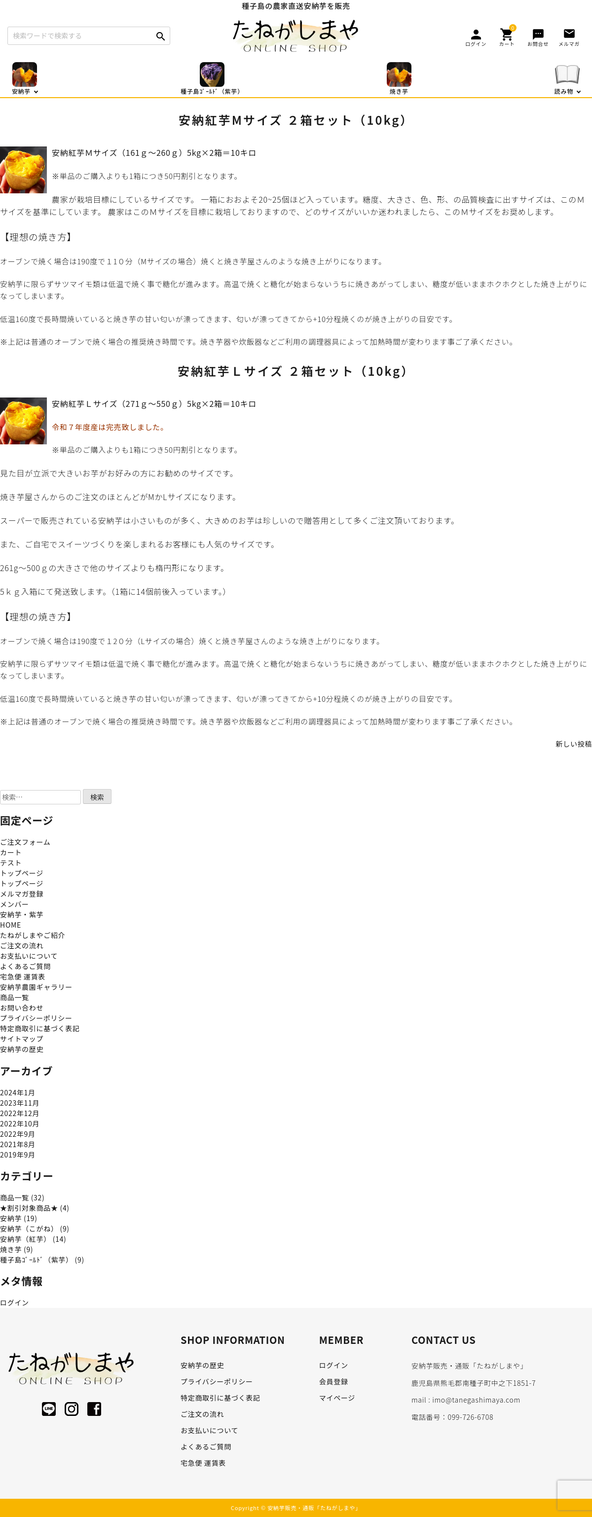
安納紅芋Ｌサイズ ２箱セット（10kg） (296, 370)
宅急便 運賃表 (22, 976)
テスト (11, 862)
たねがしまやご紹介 (32, 935)
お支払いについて (29, 956)
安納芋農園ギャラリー (36, 987)
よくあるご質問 (25, 966)
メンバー (14, 904)
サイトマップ (21, 1039)
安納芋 (11, 1218)
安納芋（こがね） (29, 1228)
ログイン (14, 1302)
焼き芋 (11, 1249)
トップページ (21, 873)
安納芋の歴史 (21, 1049)
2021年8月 (18, 1144)
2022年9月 (18, 1134)
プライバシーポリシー (36, 1018)
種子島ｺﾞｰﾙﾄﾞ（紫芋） (36, 1259)
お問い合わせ (21, 1007)
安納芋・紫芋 (21, 914)
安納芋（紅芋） (25, 1239)
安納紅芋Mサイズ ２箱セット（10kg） (296, 119)
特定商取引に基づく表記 (40, 1028)
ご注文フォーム (25, 842)
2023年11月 (19, 1103)
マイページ (337, 1398)
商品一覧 (14, 997)
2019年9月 (18, 1154)
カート (11, 852)
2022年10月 (19, 1123)
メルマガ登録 (21, 894)
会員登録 (333, 1381)
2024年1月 (18, 1092)
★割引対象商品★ (29, 1208)
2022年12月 (19, 1113)
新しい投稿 (574, 744)
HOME (10, 925)
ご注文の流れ (21, 945)
